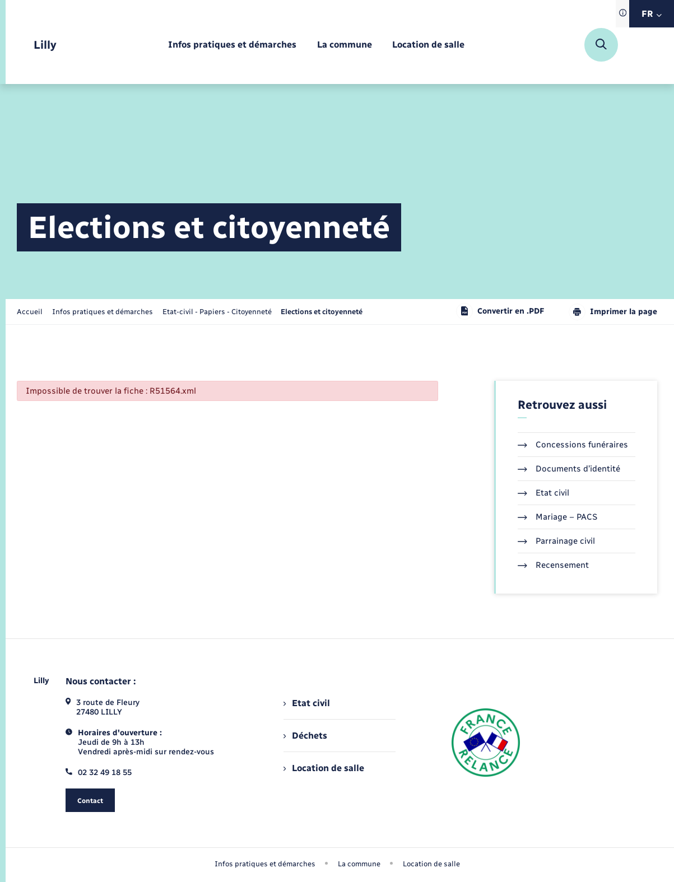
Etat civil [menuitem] (306, 703)
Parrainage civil (556, 541)
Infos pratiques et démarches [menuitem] (265, 864)
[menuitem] (232, 45)
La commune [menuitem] (359, 864)
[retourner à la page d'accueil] (45, 45)
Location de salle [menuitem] (323, 768)
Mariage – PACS (557, 517)
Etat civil (543, 493)
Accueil (30, 311)
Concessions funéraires (573, 445)
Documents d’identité (569, 469)
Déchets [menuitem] (305, 735)
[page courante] (321, 311)
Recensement (553, 565)
